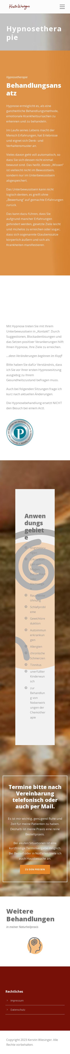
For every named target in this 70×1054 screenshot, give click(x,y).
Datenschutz (17, 1009)
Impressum (17, 1000)
